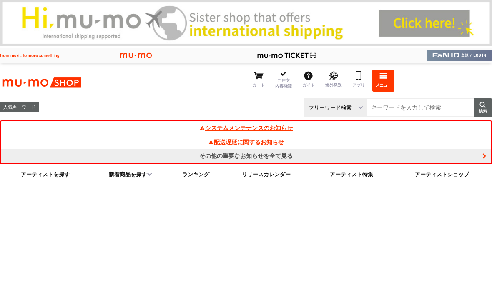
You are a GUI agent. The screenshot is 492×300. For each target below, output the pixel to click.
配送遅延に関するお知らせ (246, 142)
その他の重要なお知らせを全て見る (246, 155)
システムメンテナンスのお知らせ (246, 128)
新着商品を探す (128, 174)
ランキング (195, 174)
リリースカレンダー (266, 174)
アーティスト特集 (351, 174)
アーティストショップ (442, 174)
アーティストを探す (45, 174)
